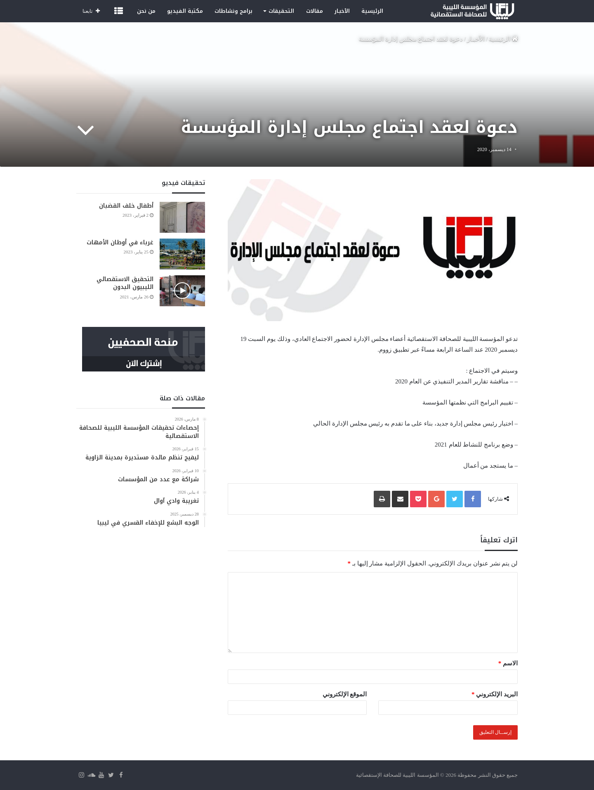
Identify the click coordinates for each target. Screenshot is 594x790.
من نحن (146, 11)
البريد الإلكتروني (494, 694)
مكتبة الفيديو (185, 11)
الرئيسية (372, 11)
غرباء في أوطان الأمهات (120, 242)
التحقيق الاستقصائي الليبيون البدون (125, 283)
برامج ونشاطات (233, 11)
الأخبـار (342, 11)
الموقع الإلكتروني (345, 694)
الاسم (508, 663)
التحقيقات (281, 11)
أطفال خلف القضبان (126, 205)
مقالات (314, 11)
